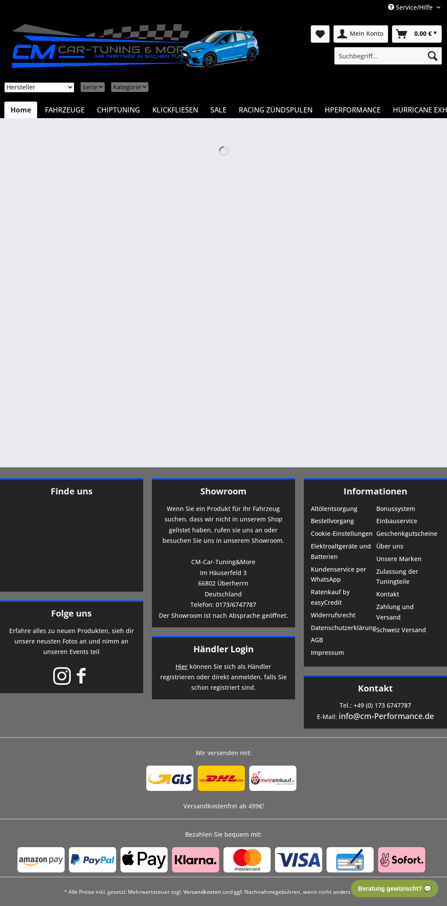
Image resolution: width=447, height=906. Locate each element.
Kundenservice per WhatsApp (338, 574)
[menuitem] (388, 56)
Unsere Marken (399, 559)
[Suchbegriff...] (388, 56)
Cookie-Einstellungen (342, 533)
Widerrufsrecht (333, 615)
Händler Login (223, 649)
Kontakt (387, 594)
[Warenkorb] (417, 34)
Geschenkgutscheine (406, 533)
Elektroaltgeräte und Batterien (341, 551)
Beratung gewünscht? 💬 (394, 888)
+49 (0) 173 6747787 (382, 705)
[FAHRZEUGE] (65, 110)
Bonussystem (395, 508)
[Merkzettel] (320, 34)
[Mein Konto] (361, 34)
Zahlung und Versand (395, 612)
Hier (181, 666)
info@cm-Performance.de (386, 716)
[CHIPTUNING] (118, 110)
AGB (317, 640)
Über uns (389, 546)
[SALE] (218, 110)
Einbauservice (396, 521)
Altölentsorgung (334, 508)
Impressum (327, 652)
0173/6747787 (236, 604)
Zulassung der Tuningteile (397, 576)
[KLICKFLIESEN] (175, 110)
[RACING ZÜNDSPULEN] (276, 110)
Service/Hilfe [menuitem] (411, 7)
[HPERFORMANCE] (353, 110)
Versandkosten (202, 892)
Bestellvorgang (332, 521)
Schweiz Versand (401, 630)
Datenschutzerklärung (343, 627)
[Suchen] (432, 56)
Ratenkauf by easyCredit (330, 597)
